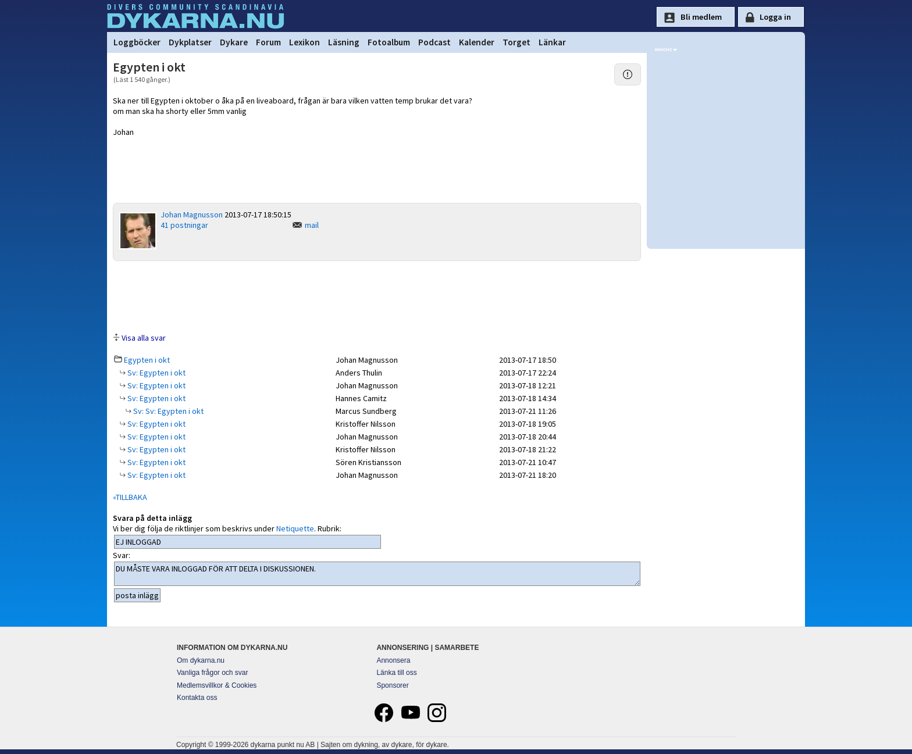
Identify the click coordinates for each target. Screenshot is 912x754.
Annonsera (393, 660)
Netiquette (295, 528)
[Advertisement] (377, 296)
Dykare (234, 42)
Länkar (552, 42)
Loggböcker (137, 42)
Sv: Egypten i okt (156, 372)
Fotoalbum (389, 42)
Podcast (434, 42)
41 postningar (184, 225)
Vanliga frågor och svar (212, 673)
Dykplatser (190, 42)
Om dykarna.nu (201, 660)
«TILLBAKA (130, 497)
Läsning (343, 42)
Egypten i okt (147, 360)
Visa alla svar (144, 338)
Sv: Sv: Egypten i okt (167, 411)
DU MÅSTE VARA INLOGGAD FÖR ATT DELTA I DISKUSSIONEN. (377, 574)
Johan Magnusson (192, 214)
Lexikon (304, 42)
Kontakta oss (197, 698)
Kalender (476, 42)
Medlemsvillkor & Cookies (216, 685)
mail (312, 225)
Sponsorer (392, 685)
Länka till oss (396, 673)
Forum (268, 42)
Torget (516, 42)
